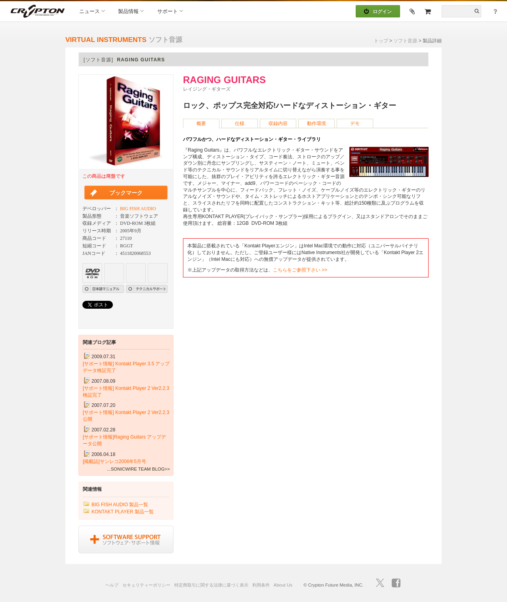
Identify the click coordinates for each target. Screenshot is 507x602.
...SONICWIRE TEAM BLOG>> (138, 469)
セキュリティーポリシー (146, 585)
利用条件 (261, 585)
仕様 (239, 123)
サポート (170, 11)
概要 (201, 123)
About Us (283, 585)
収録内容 (278, 123)
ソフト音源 (405, 41)
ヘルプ (111, 585)
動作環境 (316, 123)
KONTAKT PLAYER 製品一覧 (122, 512)
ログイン (378, 11)
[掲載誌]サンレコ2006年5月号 (114, 461)
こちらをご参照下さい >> (300, 270)
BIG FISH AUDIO (138, 208)
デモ (355, 123)
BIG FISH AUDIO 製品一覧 (119, 504)
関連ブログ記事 (99, 342)
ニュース (92, 11)
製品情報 (131, 11)
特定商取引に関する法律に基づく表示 (211, 585)
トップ (381, 41)
